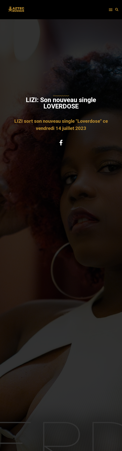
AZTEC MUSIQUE (16, 13)
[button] (111, 10)
